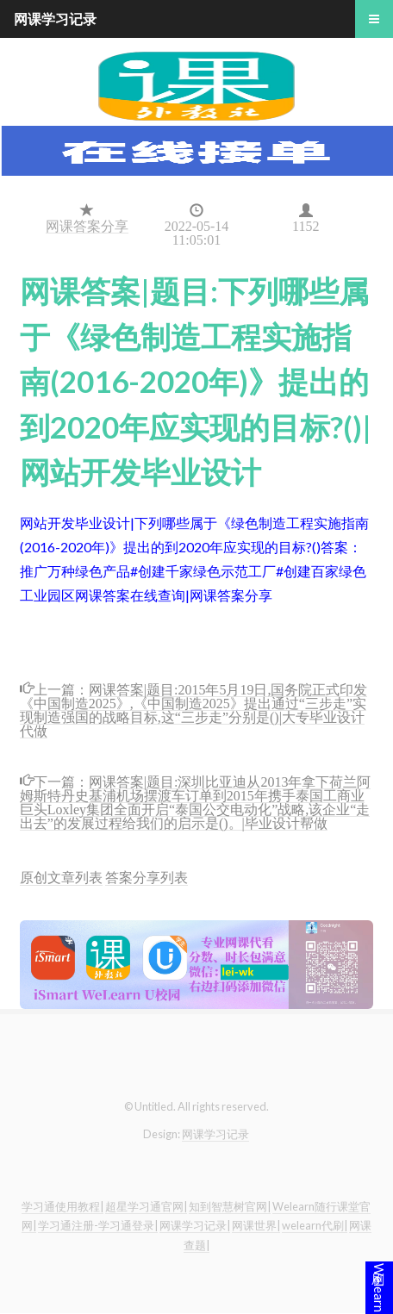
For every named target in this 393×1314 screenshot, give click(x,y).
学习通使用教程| (62, 1206)
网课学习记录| (194, 1225)
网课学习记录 (215, 1134)
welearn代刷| (314, 1225)
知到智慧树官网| (230, 1206)
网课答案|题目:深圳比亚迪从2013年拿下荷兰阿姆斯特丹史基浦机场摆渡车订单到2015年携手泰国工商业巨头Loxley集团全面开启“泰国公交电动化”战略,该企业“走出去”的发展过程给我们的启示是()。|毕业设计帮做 (195, 801)
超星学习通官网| (146, 1206)
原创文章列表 (61, 877)
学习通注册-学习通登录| (98, 1225)
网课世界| (256, 1225)
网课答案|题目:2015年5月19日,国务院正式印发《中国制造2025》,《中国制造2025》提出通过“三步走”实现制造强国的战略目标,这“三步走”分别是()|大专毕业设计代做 (194, 709)
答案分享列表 (146, 877)
